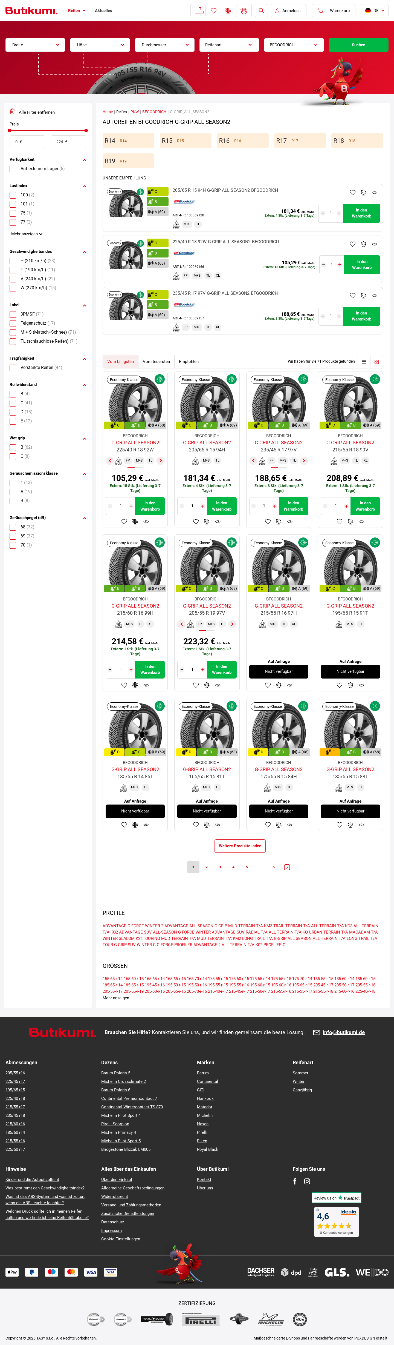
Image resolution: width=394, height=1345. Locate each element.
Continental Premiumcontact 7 (129, 1098)
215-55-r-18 (323, 991)
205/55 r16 (15, 1073)
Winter (299, 1081)
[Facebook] (295, 1181)
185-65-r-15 (134, 985)
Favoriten (213, 10)
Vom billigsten (120, 361)
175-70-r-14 (302, 978)
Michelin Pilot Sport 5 (121, 1140)
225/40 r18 (15, 1098)
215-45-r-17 (239, 991)
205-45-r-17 (323, 985)
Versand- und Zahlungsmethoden (131, 1205)
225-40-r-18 (365, 991)
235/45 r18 (15, 1115)
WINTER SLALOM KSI (122, 938)
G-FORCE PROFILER (174, 944)
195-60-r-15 (260, 985)
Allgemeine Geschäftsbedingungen (132, 1188)
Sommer (300, 1073)
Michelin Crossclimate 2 (123, 1081)
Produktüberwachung (374, 192)
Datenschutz (112, 1222)
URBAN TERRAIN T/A (328, 932)
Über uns (205, 1188)
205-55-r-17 (113, 991)
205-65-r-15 (176, 991)
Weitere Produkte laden (240, 845)
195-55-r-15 (218, 985)
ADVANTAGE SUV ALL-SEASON (148, 932)
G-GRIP (221, 925)
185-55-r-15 (323, 978)
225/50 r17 (15, 1149)
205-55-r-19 (134, 991)
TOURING (151, 938)
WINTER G (146, 944)
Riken (202, 1140)
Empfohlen (189, 361)
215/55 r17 (15, 1106)
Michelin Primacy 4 (118, 1132)
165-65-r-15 (176, 978)
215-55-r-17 (302, 991)
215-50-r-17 (260, 991)
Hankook (205, 1098)
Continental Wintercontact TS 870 (132, 1106)
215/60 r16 (15, 1123)
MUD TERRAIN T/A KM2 (219, 938)
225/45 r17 (15, 1081)
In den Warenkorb (361, 213)
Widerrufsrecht (114, 1196)
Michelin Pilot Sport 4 (121, 1115)
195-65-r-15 (302, 985)
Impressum (111, 1230)
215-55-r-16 (281, 991)
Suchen (358, 44)
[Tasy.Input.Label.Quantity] (331, 213)
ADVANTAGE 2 (207, 944)
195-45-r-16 (155, 985)
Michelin (205, 1115)
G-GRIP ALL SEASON (293, 938)
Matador (204, 1106)
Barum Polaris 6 (115, 1090)
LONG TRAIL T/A (257, 938)
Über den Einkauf (116, 1179)
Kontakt (204, 1179)
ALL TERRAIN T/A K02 (242, 944)
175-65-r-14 (260, 978)
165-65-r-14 (155, 978)
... (260, 867)
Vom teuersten (156, 361)
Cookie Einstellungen (120, 1239)
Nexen (202, 1123)
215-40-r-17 (218, 991)
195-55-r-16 (239, 985)
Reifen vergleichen (228, 10)
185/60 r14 (15, 1132)
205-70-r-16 (197, 991)
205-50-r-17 (344, 985)
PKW (135, 112)
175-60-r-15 (239, 978)
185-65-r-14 (113, 985)
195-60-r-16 (281, 985)
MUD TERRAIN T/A (178, 938)
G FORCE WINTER (194, 932)
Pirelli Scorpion (115, 1123)
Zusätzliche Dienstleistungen (127, 1213)
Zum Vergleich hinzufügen (363, 192)
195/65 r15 (15, 1090)
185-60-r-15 (365, 978)
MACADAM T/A (363, 932)
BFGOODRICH (154, 112)
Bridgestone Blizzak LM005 (125, 1149)
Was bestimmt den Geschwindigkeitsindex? (45, 1188)
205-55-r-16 (365, 985)
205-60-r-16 (155, 991)
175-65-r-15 (281, 978)
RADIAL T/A (257, 932)
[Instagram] (307, 1181)
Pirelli (202, 1132)
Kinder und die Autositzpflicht (32, 1179)
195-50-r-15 (176, 985)
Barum (203, 1073)
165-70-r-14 (197, 978)
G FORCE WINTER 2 (145, 925)
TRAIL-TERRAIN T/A (291, 925)
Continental (207, 1081)
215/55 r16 (15, 1140)
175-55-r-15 (218, 978)
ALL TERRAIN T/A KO (288, 932)
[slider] (9, 130)
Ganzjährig (302, 1090)
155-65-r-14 (113, 978)
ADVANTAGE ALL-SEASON (188, 925)
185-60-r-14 (344, 978)
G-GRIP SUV (125, 944)
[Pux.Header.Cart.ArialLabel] (333, 10)
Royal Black (207, 1149)
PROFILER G (274, 944)
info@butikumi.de (344, 1032)
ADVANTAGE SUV (228, 932)
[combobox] (35, 45)
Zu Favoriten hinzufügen (352, 192)
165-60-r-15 (134, 978)
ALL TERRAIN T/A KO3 (331, 925)
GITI (200, 1090)
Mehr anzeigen (24, 233)
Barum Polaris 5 (115, 1073)
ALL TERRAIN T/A (329, 938)
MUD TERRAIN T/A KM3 (250, 925)
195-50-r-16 (197, 985)
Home (108, 112)
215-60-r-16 (344, 991)
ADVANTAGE (114, 925)
